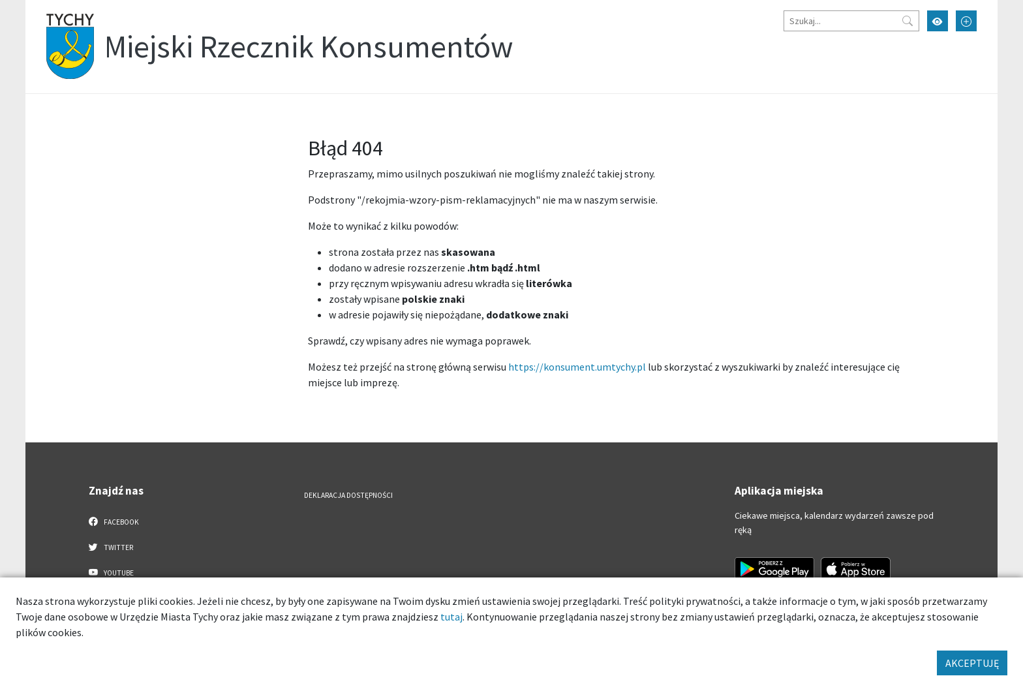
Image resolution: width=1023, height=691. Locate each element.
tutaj (451, 616)
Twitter (111, 547)
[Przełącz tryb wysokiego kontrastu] (937, 20)
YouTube (111, 572)
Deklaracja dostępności (348, 495)
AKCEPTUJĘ (972, 662)
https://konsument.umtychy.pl (577, 366)
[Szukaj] (851, 20)
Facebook (114, 521)
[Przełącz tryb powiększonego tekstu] (966, 20)
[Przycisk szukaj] (907, 20)
